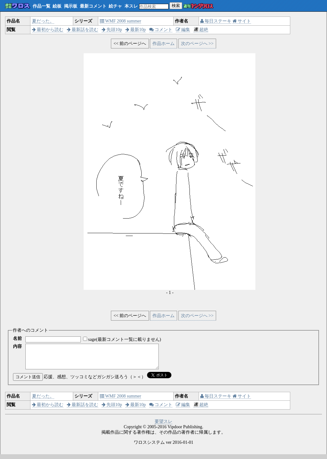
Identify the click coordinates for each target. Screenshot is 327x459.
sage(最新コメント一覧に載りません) (124, 339)
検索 (176, 5)
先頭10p (112, 29)
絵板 (57, 6)
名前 (17, 338)
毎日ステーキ (216, 21)
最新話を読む (83, 29)
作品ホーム (163, 43)
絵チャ (115, 6)
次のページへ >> (197, 43)
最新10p (135, 29)
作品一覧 (41, 6)
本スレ (131, 6)
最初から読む (48, 29)
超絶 (201, 29)
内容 (17, 346)
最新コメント (93, 6)
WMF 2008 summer (120, 21)
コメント (161, 29)
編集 (183, 29)
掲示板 (70, 6)
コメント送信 (28, 381)
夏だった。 (43, 21)
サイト (242, 21)
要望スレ (163, 426)
